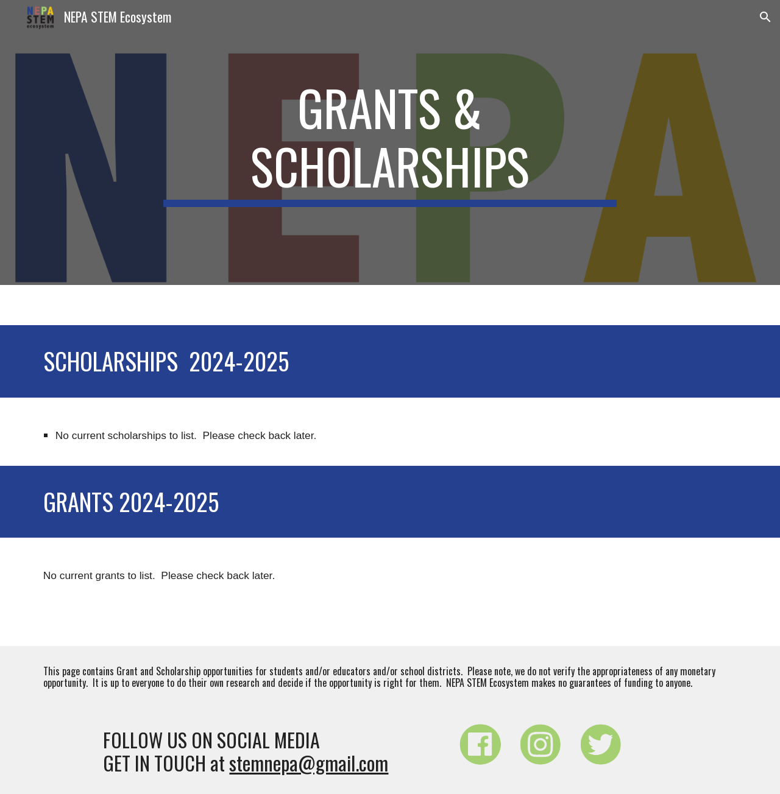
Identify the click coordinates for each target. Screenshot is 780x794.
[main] (390, 142)
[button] (765, 17)
